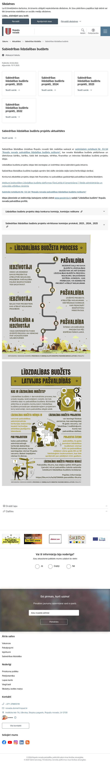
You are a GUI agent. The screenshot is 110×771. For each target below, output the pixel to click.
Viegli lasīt (6, 684)
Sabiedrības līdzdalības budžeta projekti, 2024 (53, 81)
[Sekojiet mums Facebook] (4, 742)
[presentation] (22, 579)
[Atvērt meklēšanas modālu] (83, 31)
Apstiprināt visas (44, 21)
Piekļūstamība (8, 675)
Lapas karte (7, 680)
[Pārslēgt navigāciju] (105, 31)
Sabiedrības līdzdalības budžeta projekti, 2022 (17, 108)
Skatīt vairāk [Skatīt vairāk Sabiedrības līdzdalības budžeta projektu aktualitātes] (7, 138)
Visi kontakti (15, 725)
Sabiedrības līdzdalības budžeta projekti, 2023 (89, 81)
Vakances (6, 643)
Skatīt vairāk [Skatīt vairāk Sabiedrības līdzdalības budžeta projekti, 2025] (11, 90)
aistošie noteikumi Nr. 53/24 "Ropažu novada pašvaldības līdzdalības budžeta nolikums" (44, 192)
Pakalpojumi (7, 647)
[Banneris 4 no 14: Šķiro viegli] (77, 539)
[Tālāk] (104, 539)
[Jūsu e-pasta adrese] (54, 613)
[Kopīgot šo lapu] (55, 511)
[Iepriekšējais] (5, 539)
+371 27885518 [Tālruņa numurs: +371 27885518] (12, 704)
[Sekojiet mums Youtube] (10, 742)
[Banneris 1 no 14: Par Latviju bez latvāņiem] (11, 539)
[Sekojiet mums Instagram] (16, 742)
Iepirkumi (6, 652)
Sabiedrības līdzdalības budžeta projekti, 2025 (17, 81)
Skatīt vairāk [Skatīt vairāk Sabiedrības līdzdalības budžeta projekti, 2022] (11, 117)
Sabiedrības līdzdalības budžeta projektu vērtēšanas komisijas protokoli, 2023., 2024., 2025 (52, 225)
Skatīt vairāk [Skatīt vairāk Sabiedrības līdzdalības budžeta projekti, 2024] (47, 90)
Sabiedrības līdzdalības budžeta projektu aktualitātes (33, 131)
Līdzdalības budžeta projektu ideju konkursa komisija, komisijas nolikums (44, 211)
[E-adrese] (7, 717)
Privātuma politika (10, 671)
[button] (81, 211)
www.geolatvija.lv (63, 198)
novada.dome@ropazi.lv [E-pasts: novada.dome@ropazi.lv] (16, 708)
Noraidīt (15, 21)
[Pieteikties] (53, 622)
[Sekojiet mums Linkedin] (22, 742)
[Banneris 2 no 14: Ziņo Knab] (33, 539)
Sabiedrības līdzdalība (12, 656)
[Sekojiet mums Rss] (27, 742)
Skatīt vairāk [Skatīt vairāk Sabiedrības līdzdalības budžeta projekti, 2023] (83, 90)
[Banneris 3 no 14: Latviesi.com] (55, 539)
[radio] (39, 566)
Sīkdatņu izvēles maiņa (12, 688)
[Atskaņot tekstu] (13, 55)
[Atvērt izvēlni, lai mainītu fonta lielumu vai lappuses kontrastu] (93, 31)
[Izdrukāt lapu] (55, 506)
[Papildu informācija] (15, 717)
